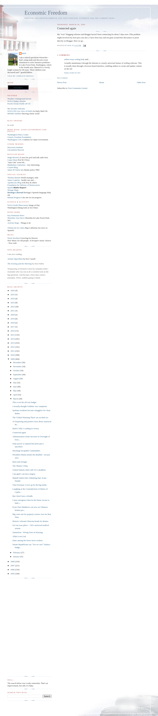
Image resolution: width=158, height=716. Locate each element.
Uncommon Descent (15, 150)
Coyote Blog (12, 167)
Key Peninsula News (15, 215)
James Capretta (13, 180)
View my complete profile (20, 76)
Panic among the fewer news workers (27, 540)
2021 (13, 310)
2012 (13, 347)
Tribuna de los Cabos (15, 228)
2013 (13, 343)
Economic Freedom (45, 13)
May (15, 390)
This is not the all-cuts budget (24, 402)
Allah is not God (19, 536)
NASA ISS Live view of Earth (19, 111)
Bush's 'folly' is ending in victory (25, 428)
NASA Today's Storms (16, 101)
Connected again (19, 432)
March (16, 399)
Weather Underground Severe (19, 99)
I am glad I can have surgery (23, 474)
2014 (13, 339)
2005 (13, 573)
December (17, 362)
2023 (13, 302)
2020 (13, 315)
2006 (13, 569)
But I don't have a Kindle (22, 496)
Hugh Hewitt (12, 157)
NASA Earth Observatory (17, 205)
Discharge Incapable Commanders (26, 450)
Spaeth (10, 187)
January (16, 556)
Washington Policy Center (18, 134)
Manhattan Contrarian (16, 165)
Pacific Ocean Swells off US (19, 103)
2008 (13, 561)
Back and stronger (19, 462)
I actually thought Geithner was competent (29, 406)
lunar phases (18, 88)
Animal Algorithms (15, 259)
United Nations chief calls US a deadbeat (29, 470)
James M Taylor (14, 170)
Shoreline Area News (15, 218)
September (17, 374)
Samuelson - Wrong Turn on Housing (27, 532)
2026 (13, 290)
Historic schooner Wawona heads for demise (30, 521)
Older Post (141, 82)
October (16, 370)
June (15, 386)
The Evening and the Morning (19, 263)
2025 (13, 294)
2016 (13, 331)
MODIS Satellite (14, 113)
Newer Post (61, 82)
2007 (13, 565)
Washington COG (14, 139)
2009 (13, 359)
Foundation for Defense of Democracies (23, 185)
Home (101, 82)
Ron (24, 53)
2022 (13, 306)
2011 (13, 351)
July (15, 382)
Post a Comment (62, 78)
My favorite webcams (16, 108)
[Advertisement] (19, 627)
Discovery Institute (15, 147)
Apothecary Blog (14, 182)
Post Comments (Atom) (77, 88)
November (17, 366)
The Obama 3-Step (20, 466)
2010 (13, 355)
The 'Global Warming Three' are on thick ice (30, 417)
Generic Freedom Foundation (19, 137)
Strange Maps (13, 190)
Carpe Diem (12, 160)
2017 (13, 327)
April (15, 395)
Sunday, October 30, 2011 (72, 73)
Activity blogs (13, 223)
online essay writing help (74, 59)
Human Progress (14, 197)
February (17, 552)
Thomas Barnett (13, 177)
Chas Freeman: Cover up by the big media (29, 485)
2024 (13, 298)
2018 (13, 323)
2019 (13, 319)
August (16, 378)
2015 (13, 335)
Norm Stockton (13, 238)
